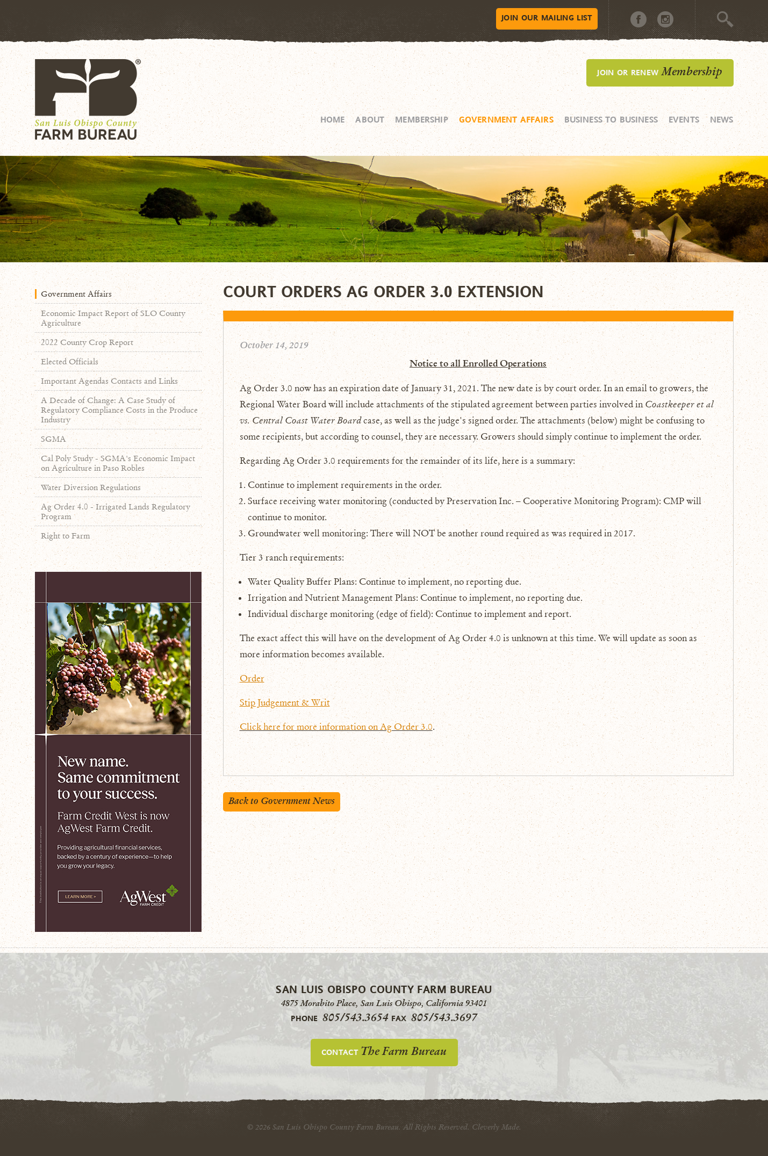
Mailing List (546, 17)
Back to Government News (281, 801)
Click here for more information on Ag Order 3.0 (336, 727)
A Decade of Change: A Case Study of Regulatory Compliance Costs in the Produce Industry (119, 410)
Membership (421, 119)
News (722, 119)
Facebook (638, 19)
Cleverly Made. (496, 1127)
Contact (384, 1051)
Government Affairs (506, 119)
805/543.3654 (355, 1017)
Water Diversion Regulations (91, 487)
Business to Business (611, 119)
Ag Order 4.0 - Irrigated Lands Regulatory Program (115, 511)
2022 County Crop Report (87, 342)
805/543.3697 (444, 1017)
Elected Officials (69, 362)
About (369, 119)
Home (332, 119)
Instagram (665, 19)
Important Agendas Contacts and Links (109, 381)
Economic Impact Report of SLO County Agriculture (113, 318)
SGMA (53, 439)
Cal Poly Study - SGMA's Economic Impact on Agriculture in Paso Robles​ (118, 463)
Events (684, 119)
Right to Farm (65, 536)
